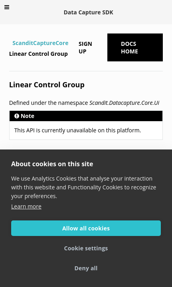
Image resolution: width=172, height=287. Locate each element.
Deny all (85, 268)
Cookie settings (86, 248)
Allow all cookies (86, 228)
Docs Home (129, 47)
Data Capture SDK (88, 12)
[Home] (10, 43)
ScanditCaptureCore (40, 43)
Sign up (85, 47)
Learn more (26, 206)
